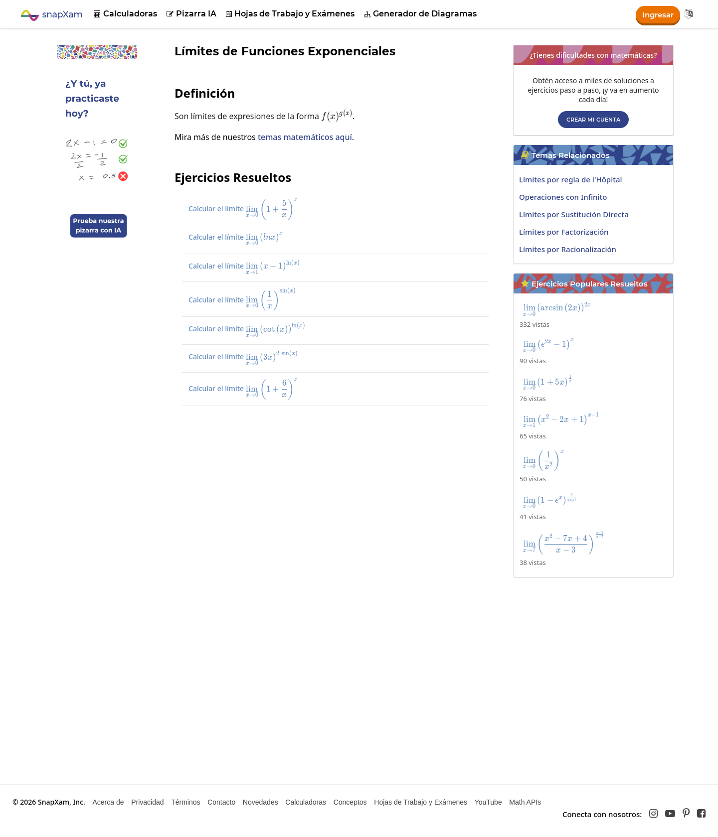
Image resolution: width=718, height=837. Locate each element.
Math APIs (525, 802)
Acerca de (108, 802)
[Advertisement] (337, 486)
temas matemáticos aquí (305, 137)
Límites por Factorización (563, 232)
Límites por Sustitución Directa (574, 214)
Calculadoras (125, 13)
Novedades (260, 802)
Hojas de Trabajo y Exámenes (290, 13)
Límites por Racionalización (567, 249)
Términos (185, 802)
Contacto (221, 802)
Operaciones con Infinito (563, 197)
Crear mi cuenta (593, 119)
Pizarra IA (191, 13)
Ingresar (656, 14)
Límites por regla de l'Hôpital (570, 179)
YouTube (488, 802)
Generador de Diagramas (420, 13)
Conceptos (350, 802)
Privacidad (147, 802)
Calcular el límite (254, 208)
